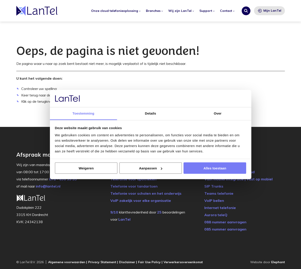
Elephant (278, 262)
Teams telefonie (218, 193)
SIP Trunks (213, 186)
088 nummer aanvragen (225, 222)
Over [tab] (218, 113)
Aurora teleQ (215, 215)
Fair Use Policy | (150, 262)
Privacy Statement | (103, 262)
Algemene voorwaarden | (67, 262)
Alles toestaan (214, 168)
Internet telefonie (220, 207)
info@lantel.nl (48, 186)
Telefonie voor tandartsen (134, 186)
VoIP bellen (214, 200)
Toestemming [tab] (83, 113)
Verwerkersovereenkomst (183, 262)
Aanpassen (150, 168)
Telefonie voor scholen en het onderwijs (145, 193)
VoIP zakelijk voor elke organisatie (140, 200)
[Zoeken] (246, 10)
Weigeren (86, 168)
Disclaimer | (128, 262)
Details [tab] (150, 113)
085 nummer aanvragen (225, 229)
